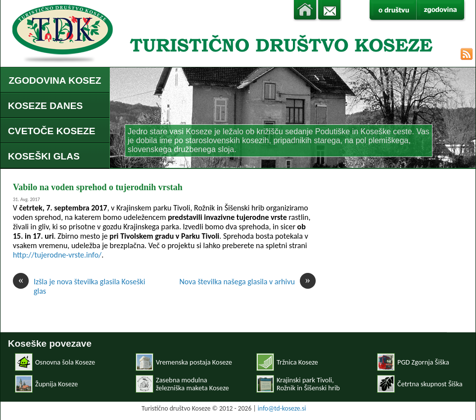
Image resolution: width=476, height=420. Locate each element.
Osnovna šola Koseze (65, 362)
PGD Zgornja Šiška (423, 362)
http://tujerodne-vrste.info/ (57, 255)
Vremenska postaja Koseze (194, 362)
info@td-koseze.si (282, 408)
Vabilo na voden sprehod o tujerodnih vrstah (98, 187)
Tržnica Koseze (297, 362)
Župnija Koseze (56, 383)
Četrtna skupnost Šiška (430, 383)
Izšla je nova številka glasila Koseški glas (79, 286)
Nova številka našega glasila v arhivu (247, 281)
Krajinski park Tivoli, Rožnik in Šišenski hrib (308, 383)
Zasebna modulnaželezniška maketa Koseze (192, 383)
